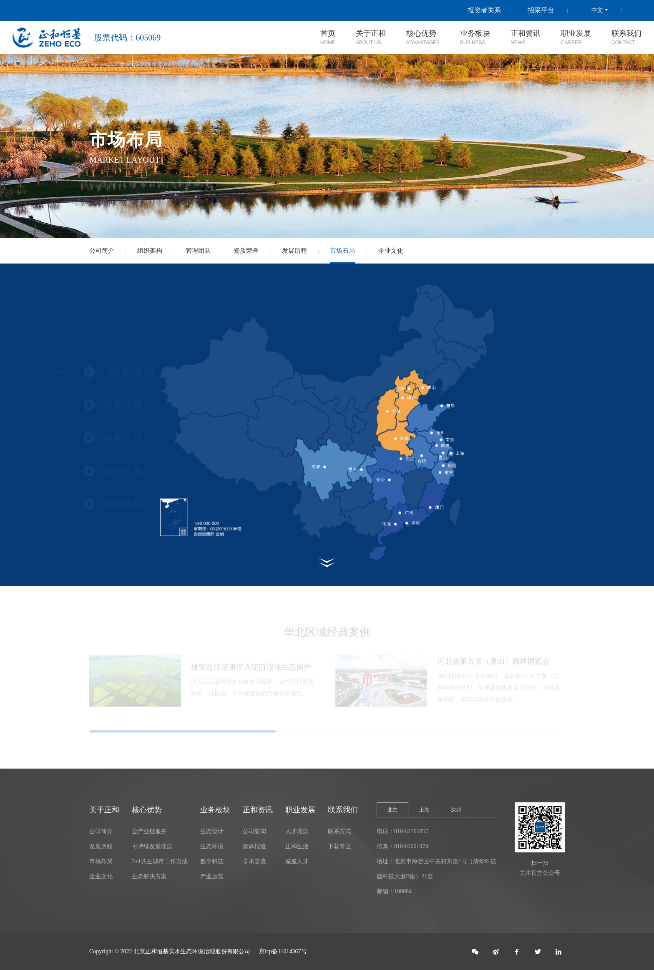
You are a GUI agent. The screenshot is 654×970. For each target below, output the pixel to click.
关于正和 (104, 810)
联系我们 (343, 810)
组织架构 (149, 250)
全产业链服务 (149, 831)
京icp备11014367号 (283, 951)
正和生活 (297, 846)
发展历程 (294, 250)
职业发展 (300, 810)
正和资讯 (258, 810)
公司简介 (101, 250)
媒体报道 (254, 846)
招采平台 (541, 10)
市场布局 (342, 250)
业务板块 (215, 810)
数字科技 (212, 861)
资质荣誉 (246, 250)
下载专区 (339, 846)
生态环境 (212, 846)
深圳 (456, 810)
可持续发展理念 (152, 846)
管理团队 (198, 250)
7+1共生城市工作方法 (160, 861)
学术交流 (254, 861)
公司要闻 (254, 831)
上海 (424, 810)
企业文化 (390, 250)
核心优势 (147, 810)
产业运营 (212, 876)
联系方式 (339, 831)
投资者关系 (484, 10)
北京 (392, 810)
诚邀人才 (297, 861)
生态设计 (212, 831)
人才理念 (297, 831)
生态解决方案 (149, 876)
